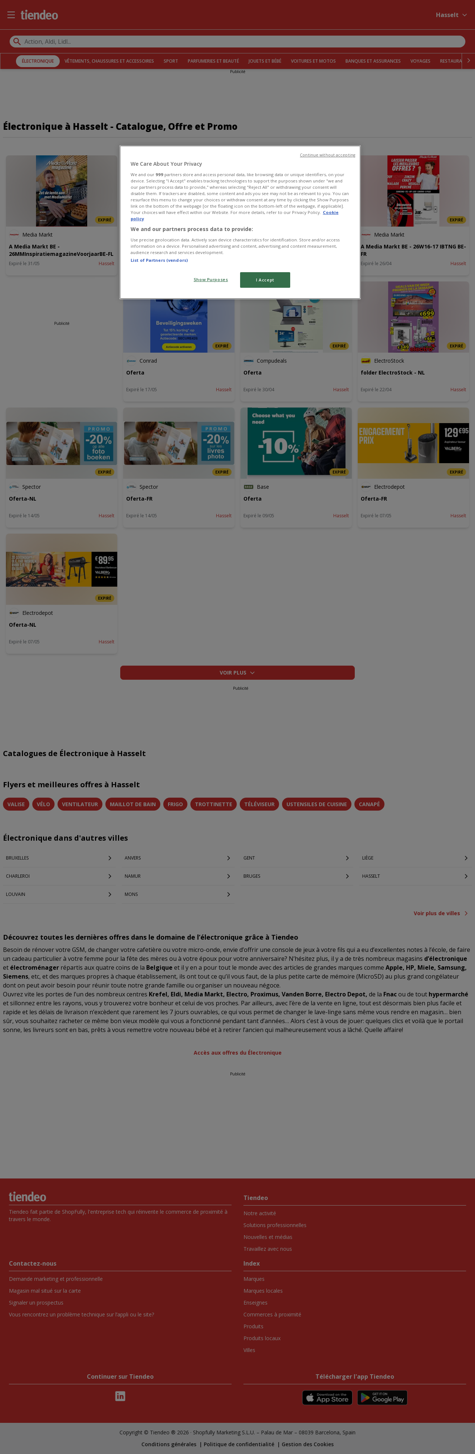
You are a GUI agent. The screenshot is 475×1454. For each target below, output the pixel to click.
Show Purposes (211, 279)
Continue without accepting (327, 155)
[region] (240, 222)
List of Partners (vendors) (159, 260)
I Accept (265, 280)
